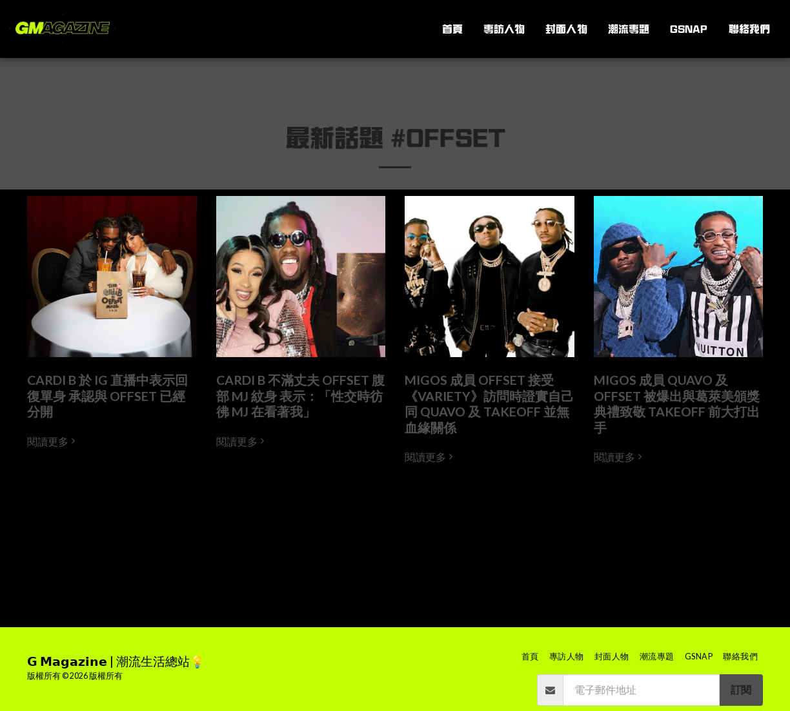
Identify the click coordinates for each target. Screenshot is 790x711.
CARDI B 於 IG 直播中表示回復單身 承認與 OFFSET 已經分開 (107, 396)
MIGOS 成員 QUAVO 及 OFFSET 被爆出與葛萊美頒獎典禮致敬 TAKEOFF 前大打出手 (677, 403)
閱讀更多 (53, 441)
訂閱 (741, 690)
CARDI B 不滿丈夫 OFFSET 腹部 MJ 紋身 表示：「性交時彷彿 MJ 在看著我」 (300, 396)
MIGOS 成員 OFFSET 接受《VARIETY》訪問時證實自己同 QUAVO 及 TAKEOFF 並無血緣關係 (489, 403)
